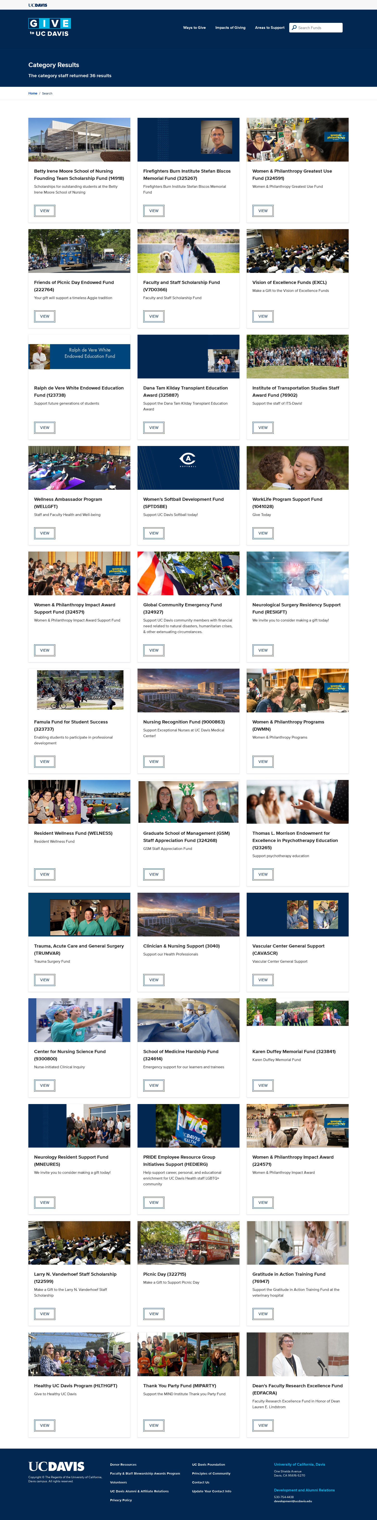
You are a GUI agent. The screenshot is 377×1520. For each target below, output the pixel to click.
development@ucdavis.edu (293, 1501)
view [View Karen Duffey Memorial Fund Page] (263, 1085)
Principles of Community (211, 1473)
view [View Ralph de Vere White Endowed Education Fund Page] (44, 427)
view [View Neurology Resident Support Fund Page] (44, 1202)
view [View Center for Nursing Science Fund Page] (44, 1085)
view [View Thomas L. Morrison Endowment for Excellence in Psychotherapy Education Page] (263, 874)
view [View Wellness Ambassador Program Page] (44, 533)
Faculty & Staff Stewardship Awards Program (145, 1473)
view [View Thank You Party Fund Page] (153, 1425)
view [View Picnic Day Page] (153, 1314)
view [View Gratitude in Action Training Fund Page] (263, 1314)
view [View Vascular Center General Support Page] (263, 980)
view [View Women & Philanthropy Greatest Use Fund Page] (263, 211)
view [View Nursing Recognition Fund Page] (153, 761)
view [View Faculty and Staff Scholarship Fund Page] (153, 316)
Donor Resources (123, 1464)
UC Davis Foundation (208, 1464)
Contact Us (200, 1482)
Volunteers (118, 1482)
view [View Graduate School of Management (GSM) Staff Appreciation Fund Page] (153, 874)
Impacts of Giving (230, 27)
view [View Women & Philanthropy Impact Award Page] (263, 1202)
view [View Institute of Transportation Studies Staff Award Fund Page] (263, 427)
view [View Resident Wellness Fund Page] (44, 874)
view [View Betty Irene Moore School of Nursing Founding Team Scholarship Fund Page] (44, 211)
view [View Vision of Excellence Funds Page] (263, 316)
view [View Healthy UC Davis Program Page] (44, 1425)
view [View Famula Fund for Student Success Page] (44, 761)
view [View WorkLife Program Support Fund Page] (263, 533)
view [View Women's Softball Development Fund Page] (153, 533)
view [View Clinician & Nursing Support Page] (153, 980)
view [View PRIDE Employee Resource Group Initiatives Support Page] (153, 1202)
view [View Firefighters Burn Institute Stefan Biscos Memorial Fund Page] (153, 211)
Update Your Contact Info (211, 1491)
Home (32, 93)
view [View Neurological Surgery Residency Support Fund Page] (263, 650)
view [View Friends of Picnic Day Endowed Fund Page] (44, 316)
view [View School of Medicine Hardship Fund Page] (153, 1085)
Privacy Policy (121, 1500)
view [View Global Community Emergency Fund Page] (153, 650)
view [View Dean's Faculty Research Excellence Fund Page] (263, 1425)
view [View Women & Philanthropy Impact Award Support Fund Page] (44, 650)
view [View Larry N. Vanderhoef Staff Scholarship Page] (44, 1314)
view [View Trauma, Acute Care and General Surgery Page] (44, 980)
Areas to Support (269, 27)
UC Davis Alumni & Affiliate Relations (139, 1491)
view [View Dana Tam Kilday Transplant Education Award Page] (153, 427)
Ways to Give (194, 27)
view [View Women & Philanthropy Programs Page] (263, 761)
